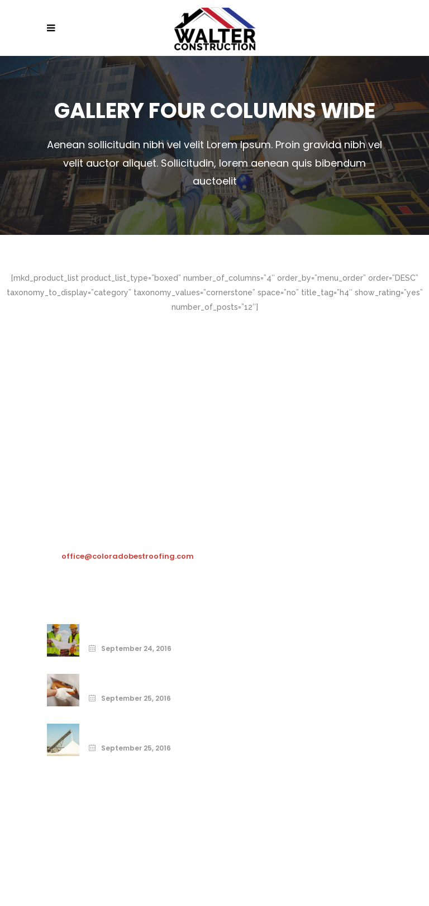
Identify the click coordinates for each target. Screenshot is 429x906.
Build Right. (112, 728)
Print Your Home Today (138, 628)
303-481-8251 (87, 535)
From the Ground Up (131, 678)
